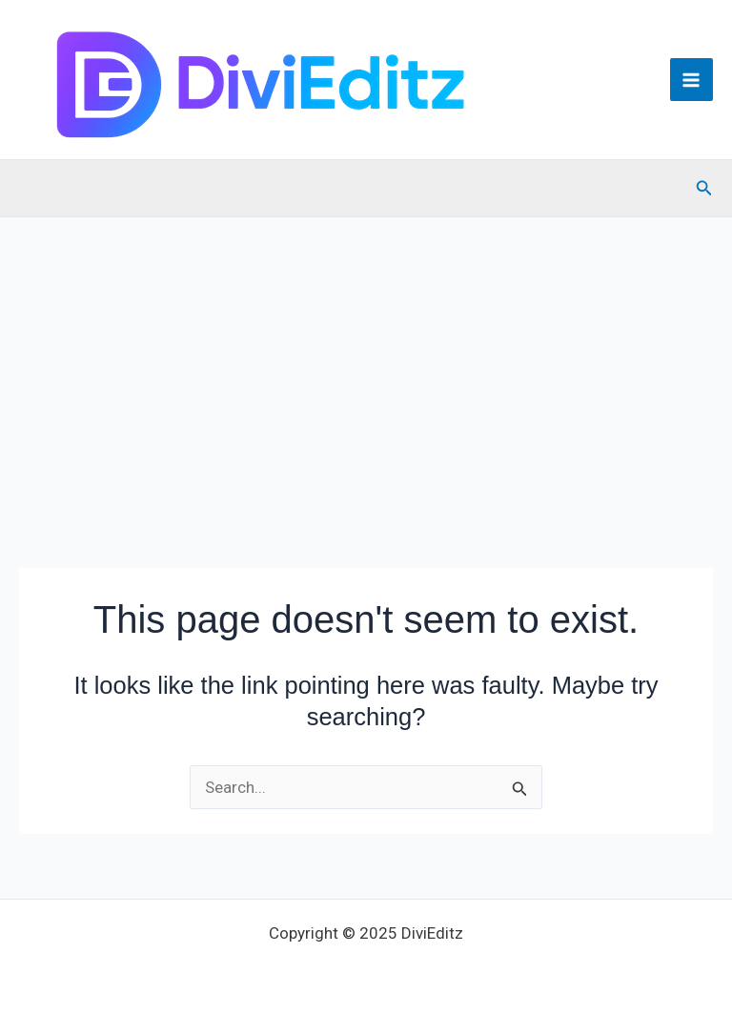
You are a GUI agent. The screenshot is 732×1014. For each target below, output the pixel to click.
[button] (704, 188)
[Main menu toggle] (692, 80)
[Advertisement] (366, 360)
